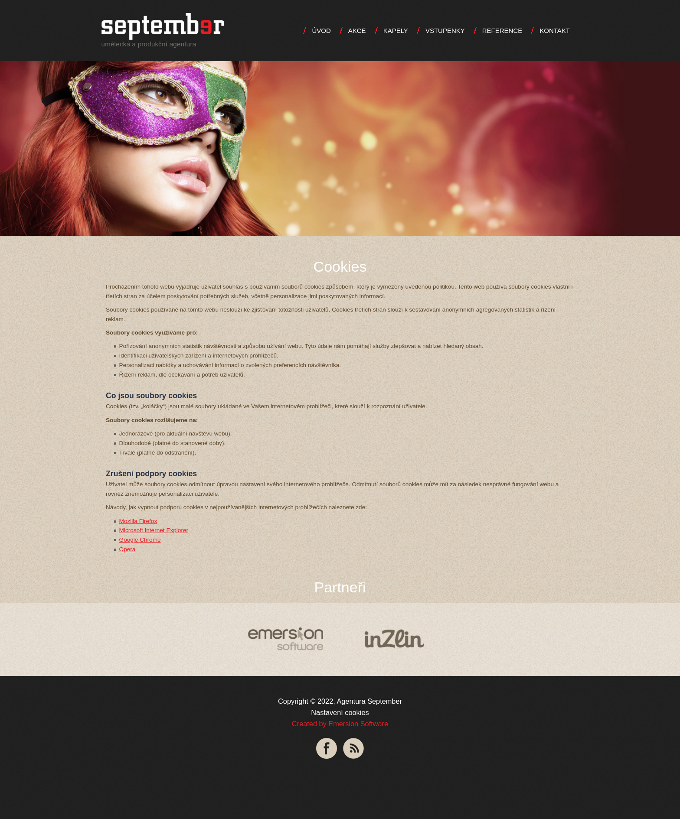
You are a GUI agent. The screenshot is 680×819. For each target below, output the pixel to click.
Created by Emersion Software (340, 724)
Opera (127, 549)
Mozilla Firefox (138, 521)
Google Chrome (140, 539)
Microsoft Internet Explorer (153, 530)
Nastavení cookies (340, 712)
